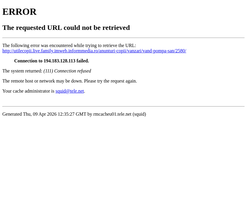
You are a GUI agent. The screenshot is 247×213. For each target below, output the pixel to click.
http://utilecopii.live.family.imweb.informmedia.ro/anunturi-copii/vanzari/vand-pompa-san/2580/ (94, 50)
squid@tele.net (70, 90)
